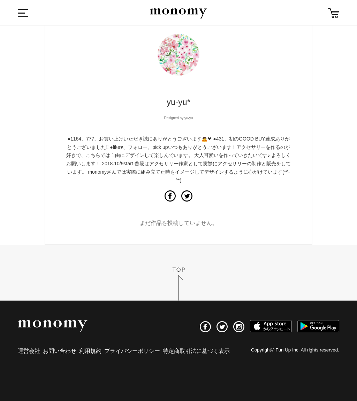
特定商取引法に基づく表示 (196, 351)
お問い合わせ (59, 351)
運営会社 (29, 351)
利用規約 (90, 351)
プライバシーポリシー (132, 351)
